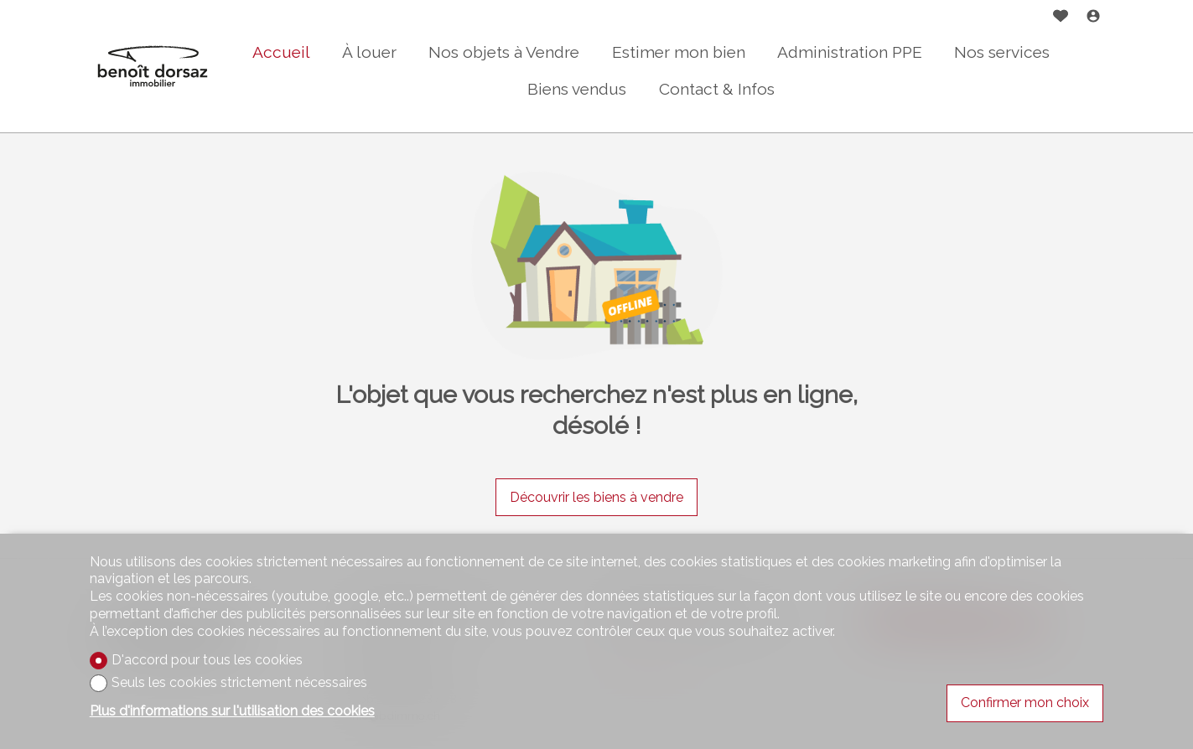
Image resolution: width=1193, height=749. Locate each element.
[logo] (152, 66)
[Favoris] (1060, 18)
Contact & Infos (717, 89)
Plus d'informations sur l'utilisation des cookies (232, 711)
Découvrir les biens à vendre (596, 497)
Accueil (281, 52)
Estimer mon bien (678, 52)
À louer (369, 52)
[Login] (1093, 18)
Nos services (1002, 52)
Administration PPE (849, 52)
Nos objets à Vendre (503, 52)
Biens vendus (576, 89)
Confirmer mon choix (1025, 702)
